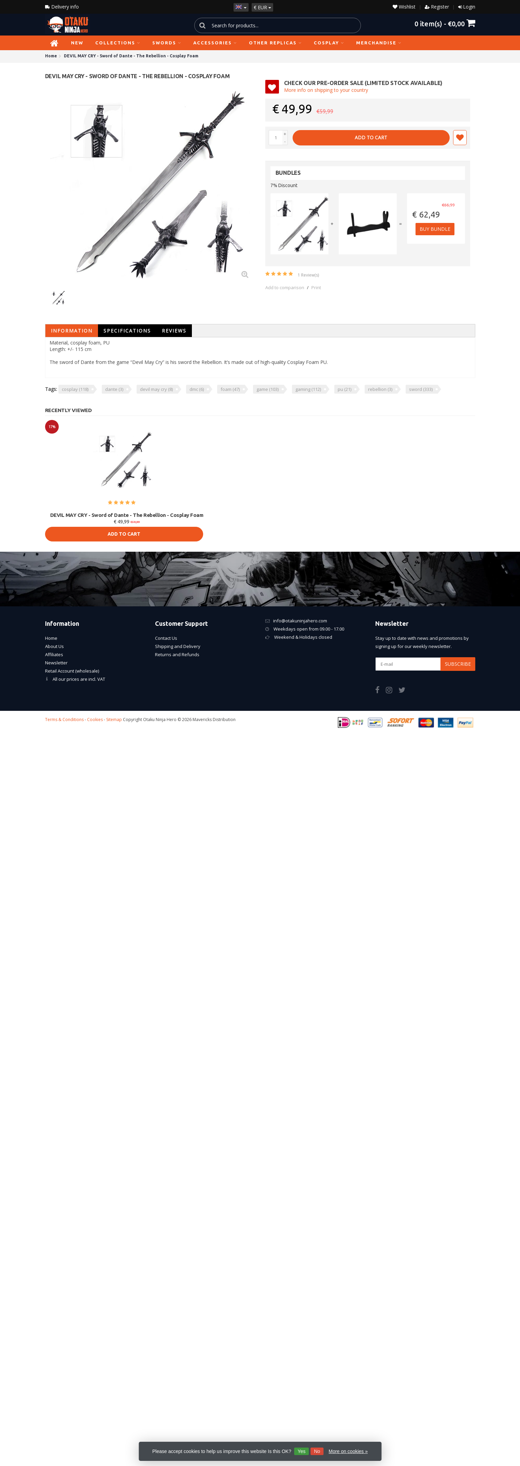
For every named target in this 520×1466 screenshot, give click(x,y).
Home (51, 638)
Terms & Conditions (64, 719)
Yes (302, 1451)
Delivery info (62, 6)
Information (72, 330)
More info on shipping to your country (326, 90)
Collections (117, 42)
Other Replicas (275, 42)
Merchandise (379, 42)
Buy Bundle (436, 229)
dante (114, 389)
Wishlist (404, 6)
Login (469, 6)
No (317, 1451)
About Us (54, 646)
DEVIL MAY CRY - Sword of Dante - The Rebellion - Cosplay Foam (126, 515)
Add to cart (371, 137)
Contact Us (166, 638)
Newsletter (56, 663)
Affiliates (54, 654)
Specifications (127, 330)
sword (421, 389)
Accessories (215, 42)
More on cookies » (348, 1451)
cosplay (75, 389)
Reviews (174, 330)
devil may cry (156, 389)
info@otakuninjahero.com (300, 621)
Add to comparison (284, 287)
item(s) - (444, 23)
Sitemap (114, 719)
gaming (308, 389)
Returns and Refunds (177, 654)
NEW (77, 42)
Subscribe (458, 664)
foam (230, 389)
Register (440, 6)
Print (316, 287)
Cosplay (329, 42)
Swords (166, 42)
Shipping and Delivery (177, 646)
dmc (196, 389)
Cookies (95, 719)
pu (344, 389)
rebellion (380, 389)
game (267, 389)
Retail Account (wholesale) (72, 671)
